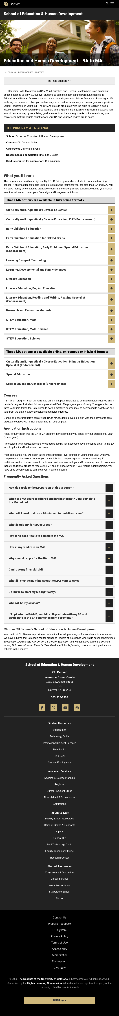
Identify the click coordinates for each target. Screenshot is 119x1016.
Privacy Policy (59, 936)
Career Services (59, 878)
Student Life (59, 730)
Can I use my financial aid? (61, 570)
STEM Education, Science (60, 339)
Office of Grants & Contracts (59, 825)
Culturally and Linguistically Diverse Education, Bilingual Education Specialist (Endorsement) (60, 363)
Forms (59, 898)
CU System (59, 930)
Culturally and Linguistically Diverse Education (60, 210)
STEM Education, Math (60, 320)
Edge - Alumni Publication (59, 872)
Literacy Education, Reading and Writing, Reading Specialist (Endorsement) (60, 299)
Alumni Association (59, 885)
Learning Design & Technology (60, 260)
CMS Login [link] (59, 1000)
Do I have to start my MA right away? (61, 592)
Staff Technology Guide (59, 844)
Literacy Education (60, 279)
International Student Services (59, 743)
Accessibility (59, 948)
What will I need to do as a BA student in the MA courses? (61, 513)
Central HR (59, 838)
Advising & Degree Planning (59, 778)
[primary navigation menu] (112, 4)
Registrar (60, 784)
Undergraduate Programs (30, 72)
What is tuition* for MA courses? (61, 525)
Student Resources (59, 723)
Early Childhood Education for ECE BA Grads (60, 238)
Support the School (59, 891)
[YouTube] (65, 712)
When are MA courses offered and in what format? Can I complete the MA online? (61, 501)
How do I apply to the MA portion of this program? (61, 488)
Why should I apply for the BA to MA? (61, 558)
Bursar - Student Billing (59, 791)
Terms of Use (59, 942)
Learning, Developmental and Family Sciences (60, 270)
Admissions (59, 804)
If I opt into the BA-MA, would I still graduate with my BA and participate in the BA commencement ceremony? (61, 616)
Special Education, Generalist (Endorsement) (60, 384)
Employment (59, 961)
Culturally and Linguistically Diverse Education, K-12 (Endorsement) (60, 219)
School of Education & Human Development (43, 13)
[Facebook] (41, 712)
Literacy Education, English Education (60, 288)
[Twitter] (53, 712)
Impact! (59, 831)
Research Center (59, 857)
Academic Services (59, 771)
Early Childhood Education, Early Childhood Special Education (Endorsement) (60, 249)
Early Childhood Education (60, 229)
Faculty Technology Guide (59, 851)
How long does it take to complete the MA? (61, 536)
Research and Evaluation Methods (60, 310)
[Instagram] (77, 712)
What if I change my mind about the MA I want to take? (61, 581)
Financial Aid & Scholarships (59, 797)
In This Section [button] (59, 80)
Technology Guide (59, 736)
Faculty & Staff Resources (59, 818)
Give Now (59, 967)
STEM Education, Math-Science (60, 329)
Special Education (60, 374)
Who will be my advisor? (61, 603)
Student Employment (59, 762)
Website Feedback (59, 923)
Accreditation (59, 955)
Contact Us (59, 917)
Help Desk (59, 756)
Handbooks (59, 749)
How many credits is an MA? (61, 547)
